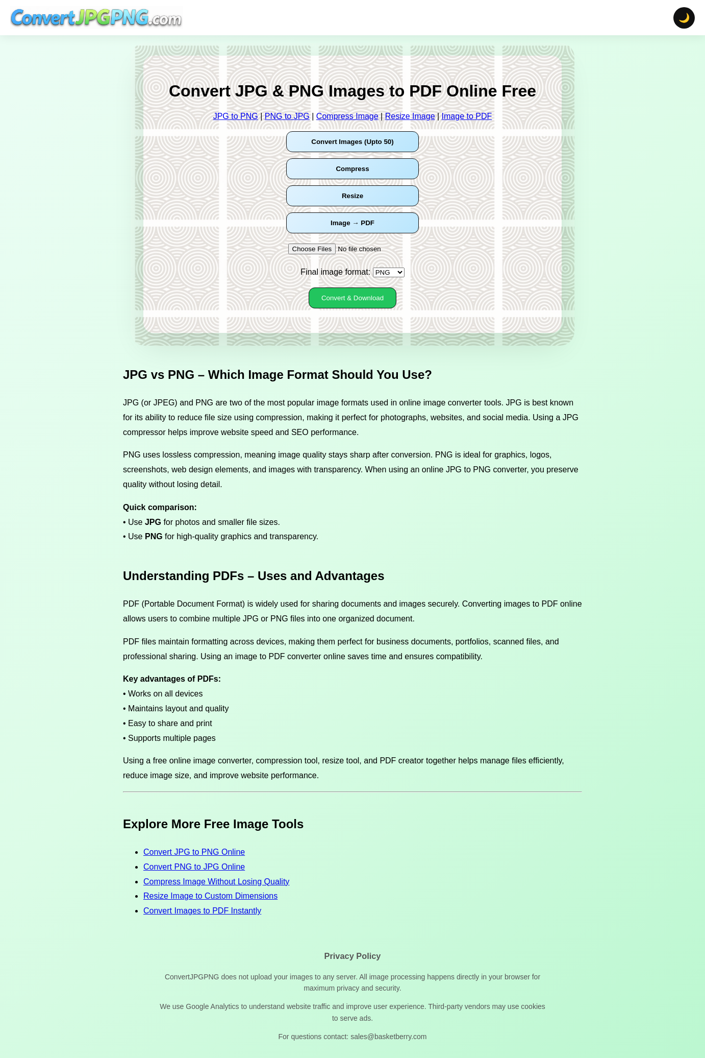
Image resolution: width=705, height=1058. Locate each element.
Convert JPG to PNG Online (194, 852)
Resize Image (410, 116)
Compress (352, 169)
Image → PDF (352, 223)
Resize (352, 196)
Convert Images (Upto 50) (352, 142)
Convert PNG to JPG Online (194, 866)
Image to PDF (467, 116)
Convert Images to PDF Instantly (202, 910)
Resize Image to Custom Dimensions (210, 896)
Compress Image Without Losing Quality (216, 881)
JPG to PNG (235, 116)
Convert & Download (352, 298)
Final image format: (335, 272)
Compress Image (347, 116)
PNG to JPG (287, 116)
